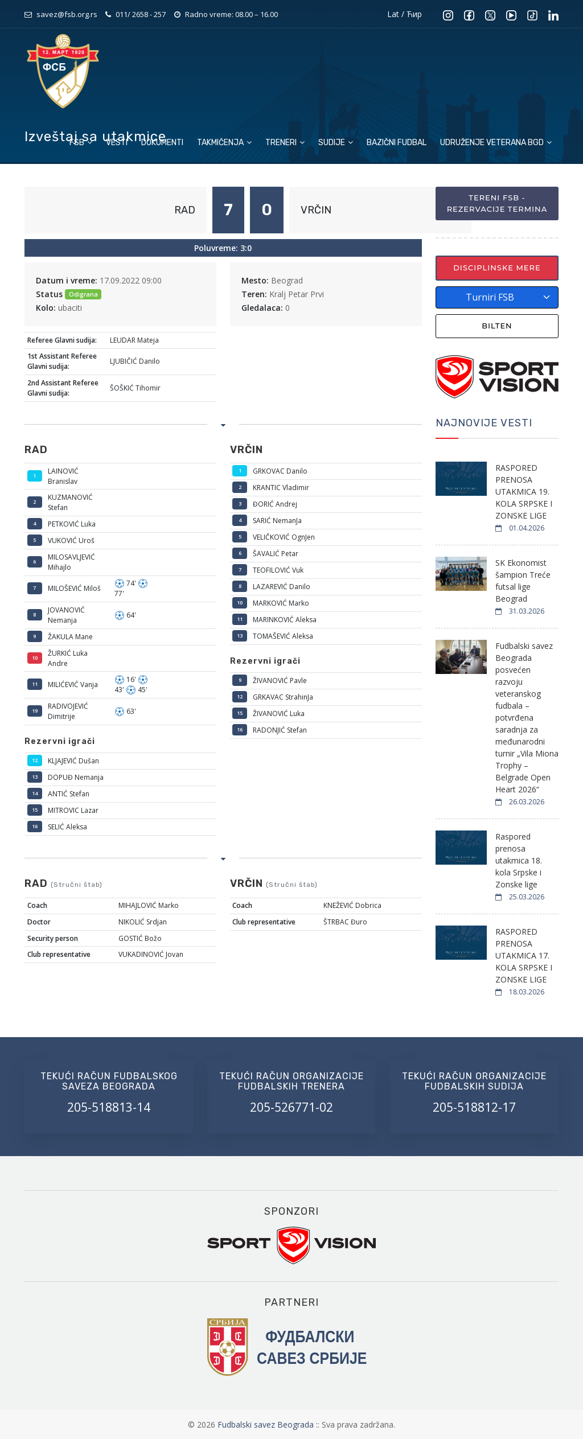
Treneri (285, 142)
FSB (80, 142)
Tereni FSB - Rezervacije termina (497, 203)
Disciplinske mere (497, 267)
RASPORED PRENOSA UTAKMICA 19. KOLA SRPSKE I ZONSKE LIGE (523, 491)
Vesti (117, 142)
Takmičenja (224, 142)
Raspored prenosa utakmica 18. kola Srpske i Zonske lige (518, 860)
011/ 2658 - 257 (141, 14)
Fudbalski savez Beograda (266, 1424)
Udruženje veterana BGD (496, 142)
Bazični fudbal (396, 142)
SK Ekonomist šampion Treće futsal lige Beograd (523, 580)
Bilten (497, 325)
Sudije (335, 142)
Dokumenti (162, 142)
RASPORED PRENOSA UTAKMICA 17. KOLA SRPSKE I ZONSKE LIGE (523, 955)
